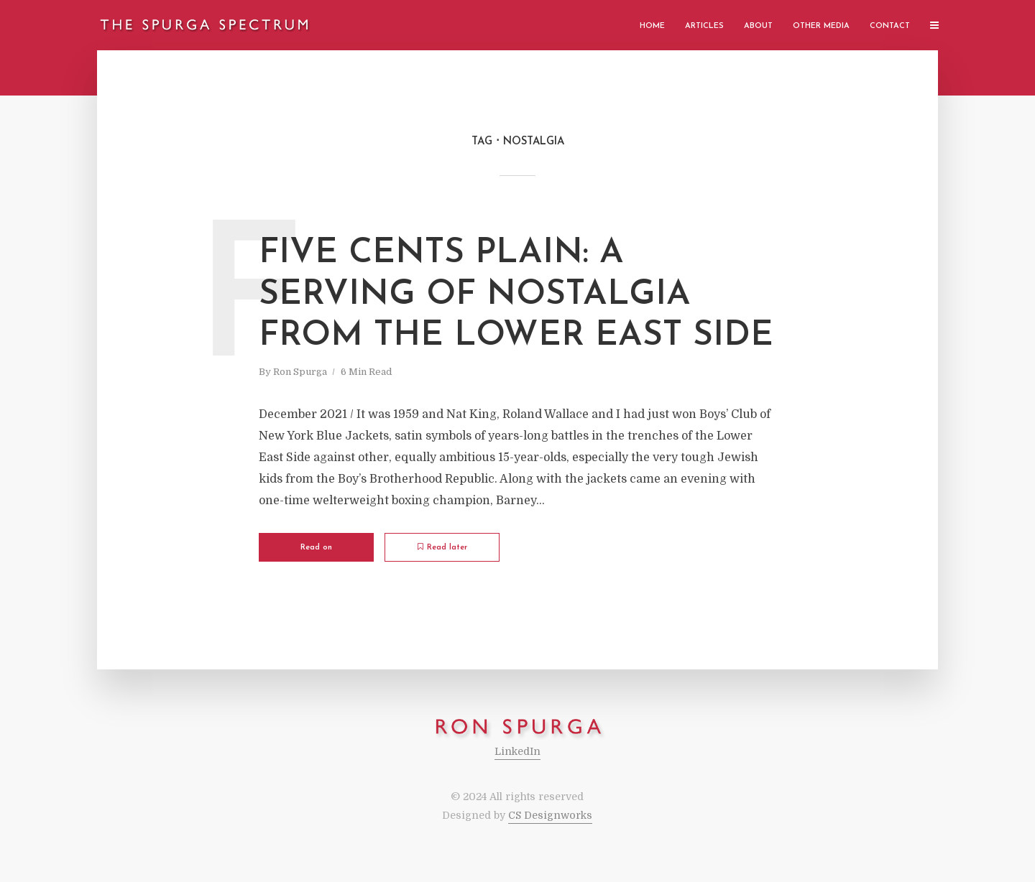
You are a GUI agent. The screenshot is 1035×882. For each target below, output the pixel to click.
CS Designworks (550, 815)
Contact (890, 26)
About (758, 26)
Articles (704, 26)
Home (652, 26)
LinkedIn (517, 751)
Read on (316, 548)
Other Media (821, 26)
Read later (442, 547)
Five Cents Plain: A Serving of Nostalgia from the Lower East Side (516, 294)
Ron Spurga (300, 371)
